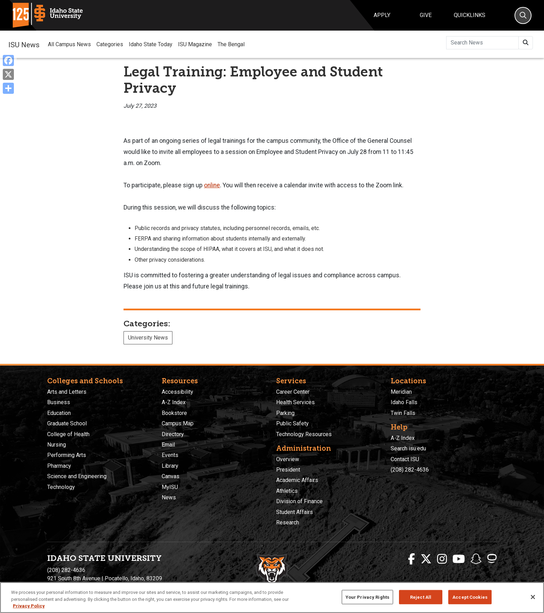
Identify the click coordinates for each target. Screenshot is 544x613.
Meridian (401, 392)
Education (59, 413)
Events (170, 455)
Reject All (420, 596)
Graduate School (67, 423)
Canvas (170, 476)
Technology (61, 487)
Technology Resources (304, 434)
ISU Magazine (195, 44)
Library (170, 466)
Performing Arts (66, 455)
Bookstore (174, 413)
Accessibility (177, 392)
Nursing (56, 444)
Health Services (295, 402)
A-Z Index (174, 402)
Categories (109, 44)
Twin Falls (403, 413)
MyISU (170, 487)
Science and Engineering (77, 476)
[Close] (533, 597)
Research (287, 522)
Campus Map (178, 423)
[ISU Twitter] (426, 559)
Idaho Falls (404, 402)
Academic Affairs (297, 480)
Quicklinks (469, 15)
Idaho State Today (150, 44)
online (212, 185)
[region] (272, 597)
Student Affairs (294, 512)
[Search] (523, 15)
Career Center (292, 392)
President (288, 469)
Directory (173, 434)
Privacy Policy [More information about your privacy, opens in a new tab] (29, 605)
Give (426, 15)
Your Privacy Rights (367, 596)
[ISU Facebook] (411, 559)
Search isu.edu (408, 448)
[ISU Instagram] (442, 559)
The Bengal (231, 44)
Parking (285, 413)
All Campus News (69, 44)
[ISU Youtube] (458, 559)
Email (168, 444)
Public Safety (292, 423)
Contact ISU (405, 459)
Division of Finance (299, 501)
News (169, 497)
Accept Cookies (469, 596)
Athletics (287, 491)
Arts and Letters (66, 392)
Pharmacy (59, 466)
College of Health (68, 434)
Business (58, 402)
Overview (287, 459)
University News (148, 337)
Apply (382, 15)
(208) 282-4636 (410, 469)
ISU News (24, 44)
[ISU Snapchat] (476, 559)
